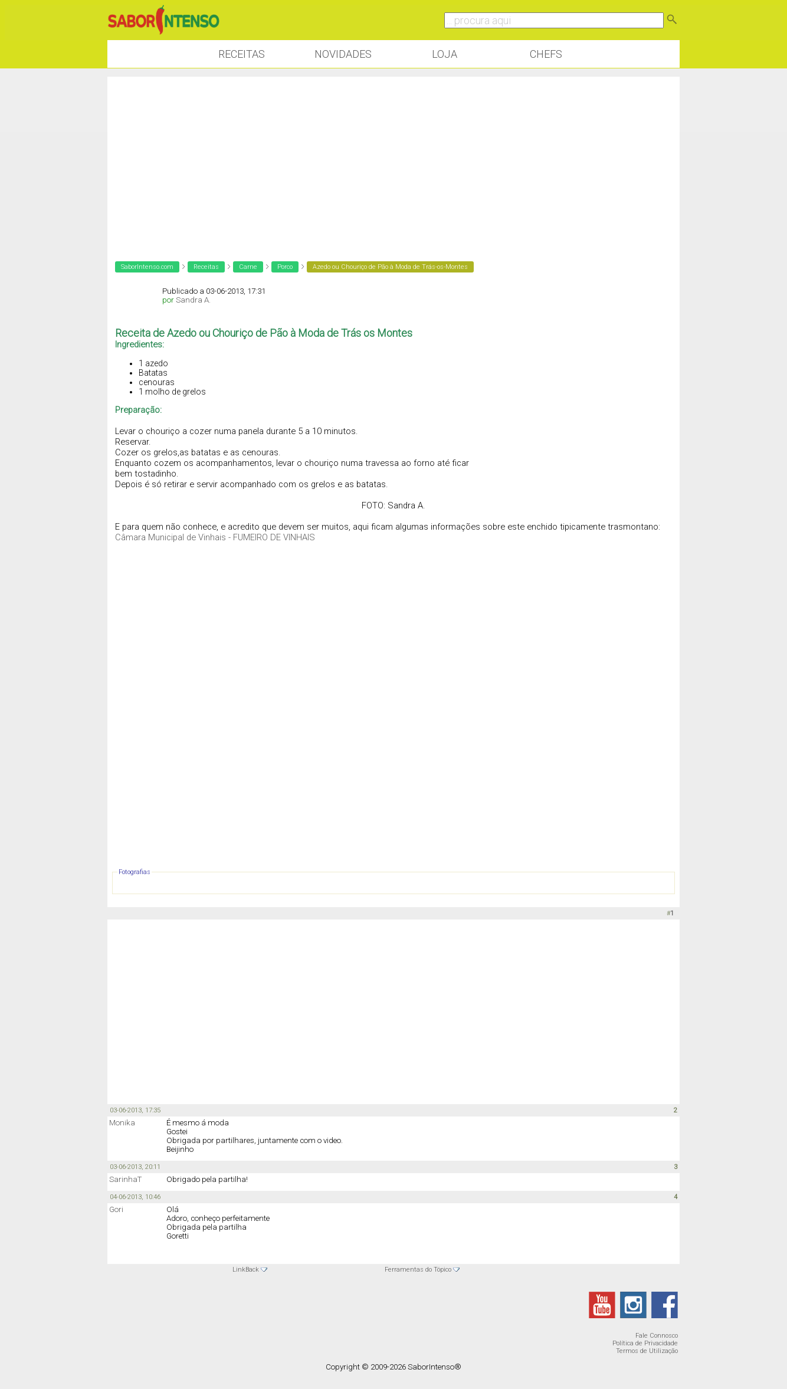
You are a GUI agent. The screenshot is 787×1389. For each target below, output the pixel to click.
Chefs (546, 54)
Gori (116, 1209)
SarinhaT (125, 1179)
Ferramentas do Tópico (418, 1269)
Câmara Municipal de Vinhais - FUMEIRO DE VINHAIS (215, 537)
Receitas (241, 54)
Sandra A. (193, 299)
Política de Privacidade (645, 1343)
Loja (444, 54)
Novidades (343, 54)
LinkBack (245, 1269)
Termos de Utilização (647, 1351)
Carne (248, 267)
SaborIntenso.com (147, 267)
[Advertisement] (393, 159)
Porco (285, 267)
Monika (122, 1122)
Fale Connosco (656, 1335)
